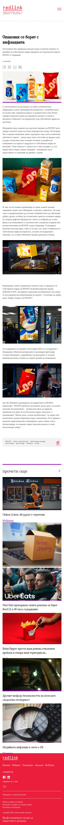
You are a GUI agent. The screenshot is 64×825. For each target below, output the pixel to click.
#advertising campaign (37, 441)
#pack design (20, 443)
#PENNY (8, 441)
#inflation (29, 443)
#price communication (21, 441)
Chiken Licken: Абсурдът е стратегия (24, 514)
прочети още (15, 471)
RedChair (49, 765)
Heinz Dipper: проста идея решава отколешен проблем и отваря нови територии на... (29, 650)
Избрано (16, 765)
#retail (37, 443)
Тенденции (27, 765)
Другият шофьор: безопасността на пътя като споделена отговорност (29, 698)
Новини (6, 765)
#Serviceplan (9, 443)
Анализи (39, 765)
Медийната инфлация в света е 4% (23, 747)
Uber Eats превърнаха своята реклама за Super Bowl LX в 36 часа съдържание (30, 607)
